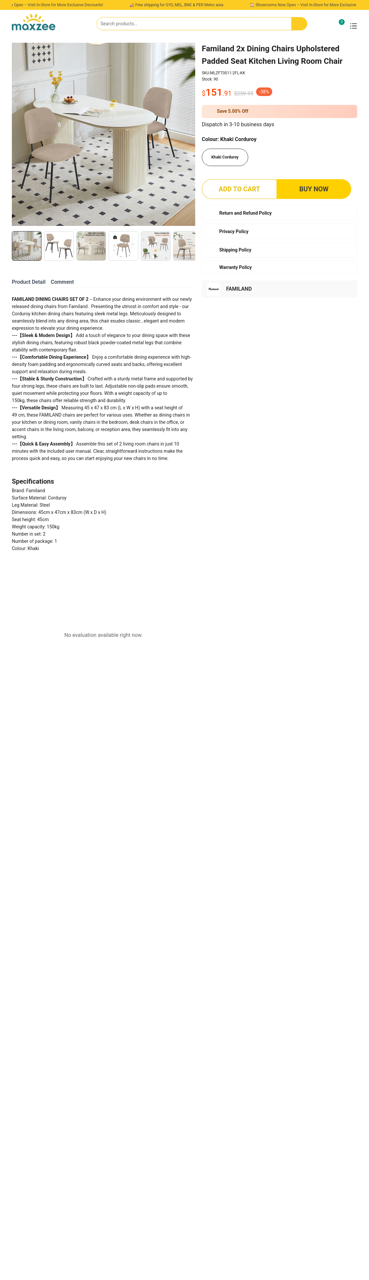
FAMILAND (239, 289)
